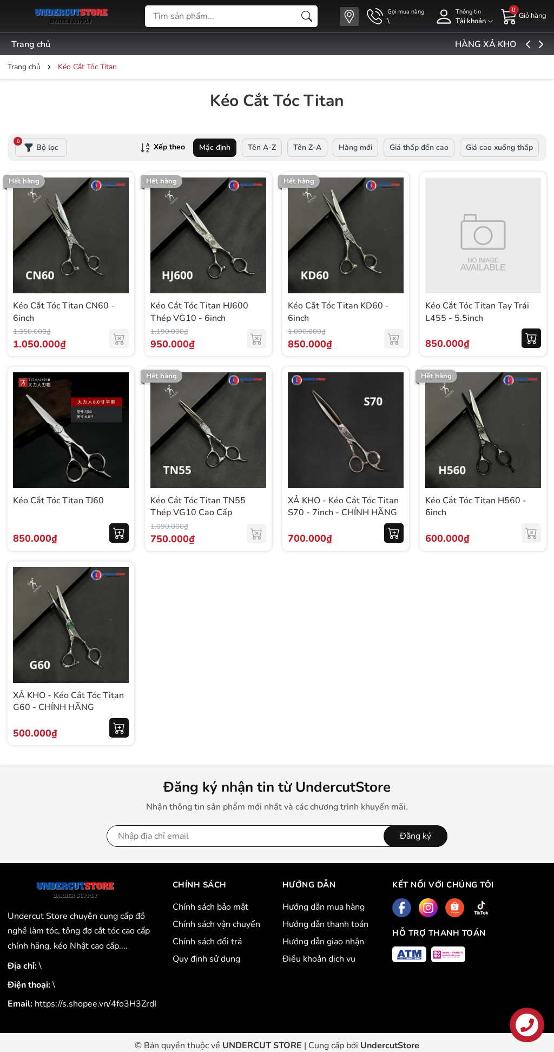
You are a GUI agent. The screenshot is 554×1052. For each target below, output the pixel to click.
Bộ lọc (36, 146)
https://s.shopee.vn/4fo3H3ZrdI (95, 1004)
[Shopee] (454, 907)
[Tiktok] (481, 907)
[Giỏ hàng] (523, 16)
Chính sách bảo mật (210, 907)
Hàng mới (355, 147)
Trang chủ (30, 44)
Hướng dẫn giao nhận (323, 942)
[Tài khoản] (462, 16)
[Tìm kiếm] (307, 16)
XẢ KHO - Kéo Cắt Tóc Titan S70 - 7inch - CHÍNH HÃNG (343, 506)
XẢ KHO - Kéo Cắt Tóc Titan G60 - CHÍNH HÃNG (68, 701)
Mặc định (214, 147)
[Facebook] (401, 907)
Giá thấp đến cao (419, 147)
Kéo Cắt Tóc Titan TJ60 (58, 501)
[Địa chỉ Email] (277, 836)
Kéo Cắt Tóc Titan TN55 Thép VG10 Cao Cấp (198, 506)
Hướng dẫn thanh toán (325, 924)
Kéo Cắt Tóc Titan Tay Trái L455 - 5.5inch (477, 312)
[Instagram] (428, 907)
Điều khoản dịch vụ (318, 959)
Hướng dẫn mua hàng (323, 907)
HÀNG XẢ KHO (512, 44)
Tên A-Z (262, 147)
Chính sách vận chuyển (216, 924)
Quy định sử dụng (206, 959)
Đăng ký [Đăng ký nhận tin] (415, 836)
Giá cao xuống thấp (499, 147)
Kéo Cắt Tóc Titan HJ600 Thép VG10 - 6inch (199, 312)
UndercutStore (389, 1045)
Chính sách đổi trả (207, 942)
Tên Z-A (307, 147)
